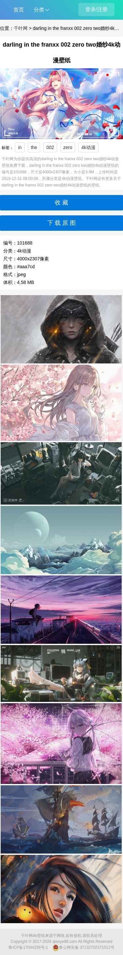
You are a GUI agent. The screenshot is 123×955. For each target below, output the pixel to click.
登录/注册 (96, 9)
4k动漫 (88, 147)
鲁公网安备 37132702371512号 (83, 947)
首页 (18, 9)
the (34, 147)
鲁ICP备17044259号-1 (28, 947)
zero (67, 147)
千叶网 (21, 28)
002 (50, 147)
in (20, 147)
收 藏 (61, 202)
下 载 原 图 (61, 223)
